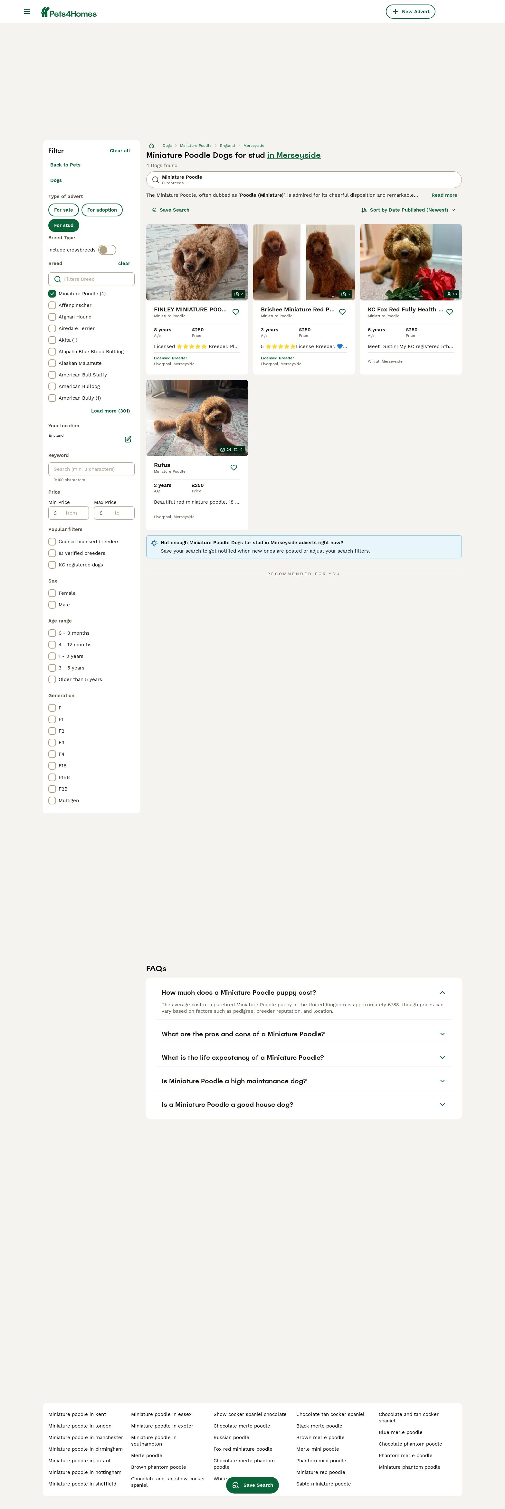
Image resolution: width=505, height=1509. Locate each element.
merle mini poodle (317, 1449)
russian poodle (231, 1437)
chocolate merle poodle (242, 1426)
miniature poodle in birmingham (85, 1449)
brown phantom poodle (158, 1467)
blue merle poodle (401, 1432)
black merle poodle (319, 1426)
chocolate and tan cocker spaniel (409, 1417)
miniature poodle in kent (77, 1414)
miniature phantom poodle (410, 1467)
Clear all (120, 151)
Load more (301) (110, 411)
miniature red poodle (320, 1472)
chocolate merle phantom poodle (244, 1464)
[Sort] (408, 210)
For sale (63, 210)
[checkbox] (52, 293)
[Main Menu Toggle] (27, 11)
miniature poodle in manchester (85, 1437)
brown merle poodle (320, 1437)
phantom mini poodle (321, 1461)
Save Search (170, 210)
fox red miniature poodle (243, 1449)
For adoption (102, 210)
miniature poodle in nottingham (84, 1472)
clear (124, 263)
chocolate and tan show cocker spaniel (168, 1482)
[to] (118, 513)
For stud (63, 225)
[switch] (107, 250)
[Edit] (128, 439)
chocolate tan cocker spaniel (330, 1414)
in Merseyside (294, 155)
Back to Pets (65, 165)
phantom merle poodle (406, 1455)
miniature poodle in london (79, 1426)
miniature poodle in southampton (153, 1441)
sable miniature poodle (323, 1484)
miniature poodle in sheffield (82, 1484)
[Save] (235, 312)
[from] (73, 513)
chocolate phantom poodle (410, 1444)
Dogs (56, 180)
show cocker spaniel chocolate (250, 1414)
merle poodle (146, 1455)
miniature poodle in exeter (162, 1426)
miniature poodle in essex (161, 1414)
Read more (444, 195)
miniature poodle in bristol (79, 1461)
